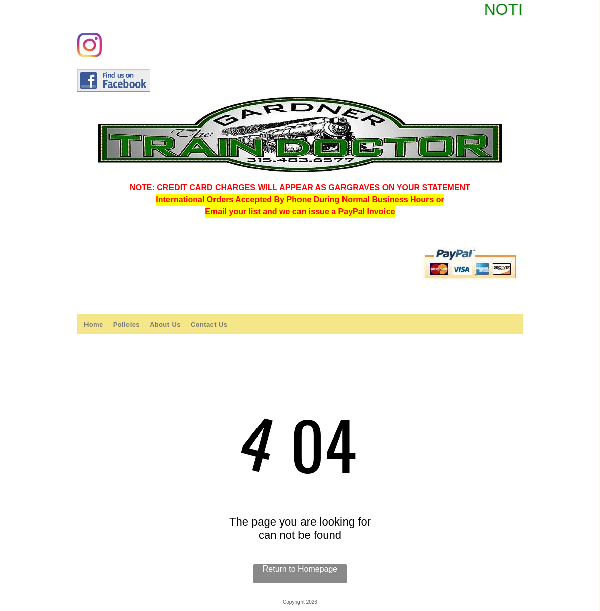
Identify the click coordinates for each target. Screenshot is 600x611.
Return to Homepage (300, 568)
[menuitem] (93, 324)
